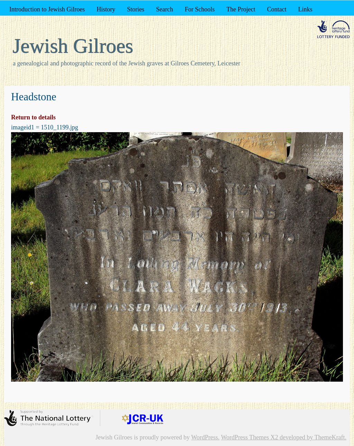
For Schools (200, 9)
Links (305, 9)
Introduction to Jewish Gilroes (47, 9)
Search (164, 9)
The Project (240, 9)
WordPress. (205, 437)
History (105, 9)
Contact (276, 9)
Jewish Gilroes (73, 46)
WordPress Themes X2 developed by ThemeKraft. (283, 437)
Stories (135, 9)
